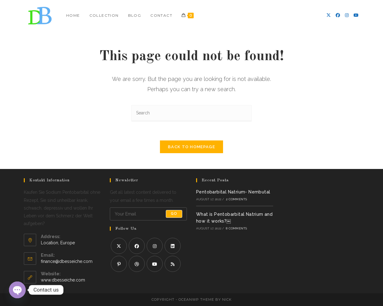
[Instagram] (346, 15)
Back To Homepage (191, 146)
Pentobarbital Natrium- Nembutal (233, 191)
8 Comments (236, 228)
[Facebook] (337, 15)
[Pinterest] (119, 264)
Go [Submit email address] (174, 214)
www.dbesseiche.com (63, 279)
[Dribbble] (137, 264)
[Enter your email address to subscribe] (148, 213)
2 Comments (236, 199)
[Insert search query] (191, 113)
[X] (328, 15)
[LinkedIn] (173, 246)
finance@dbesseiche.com (67, 261)
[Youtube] (356, 15)
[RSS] (173, 264)
